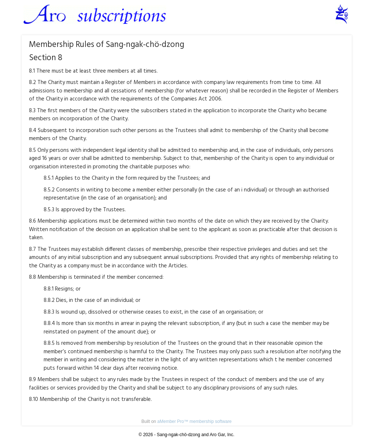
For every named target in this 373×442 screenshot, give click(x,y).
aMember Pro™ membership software (194, 421)
